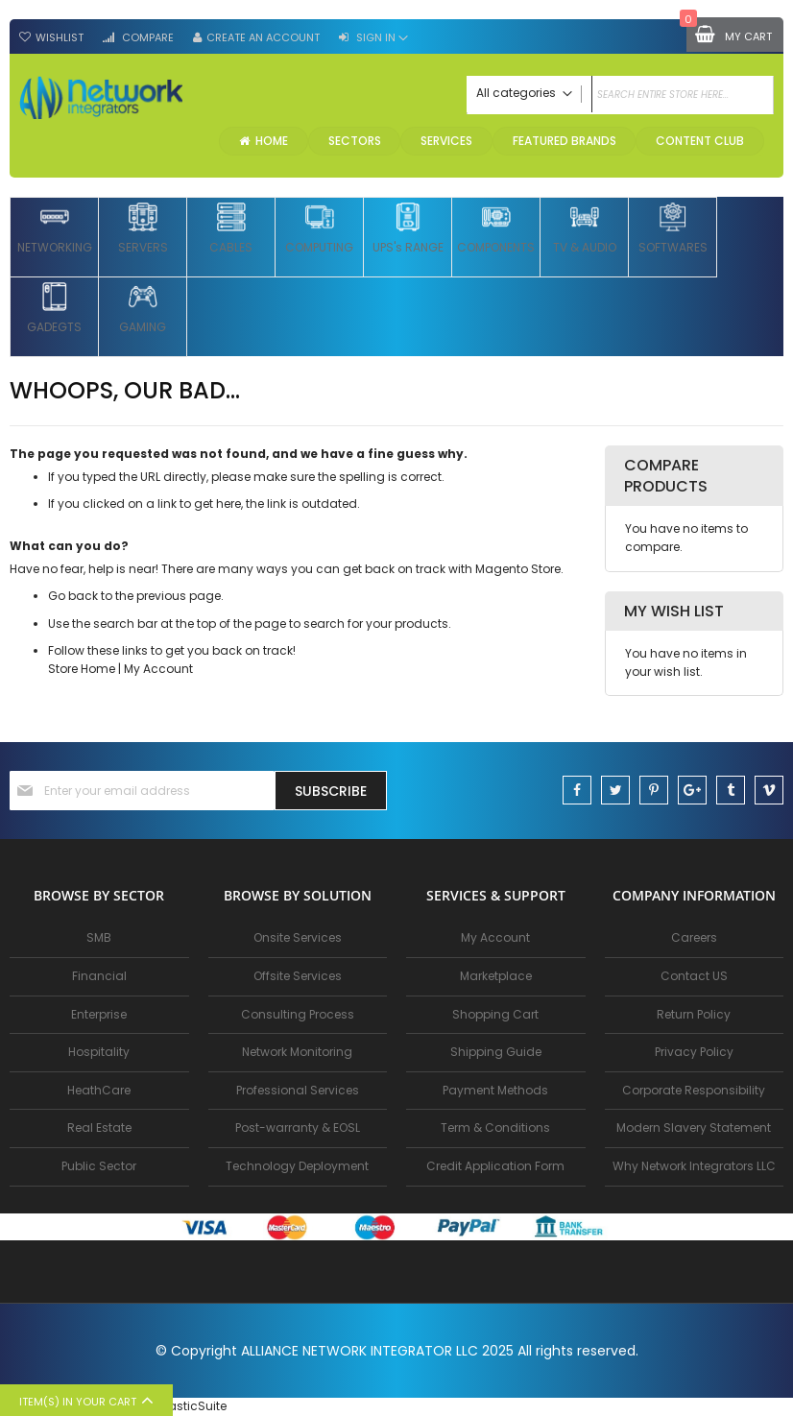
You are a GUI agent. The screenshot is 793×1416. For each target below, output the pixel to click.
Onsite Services (297, 937)
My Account (158, 670)
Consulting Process (297, 1014)
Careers (694, 937)
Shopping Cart (495, 1014)
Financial (99, 976)
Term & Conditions (495, 1127)
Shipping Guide (495, 1052)
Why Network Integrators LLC (694, 1166)
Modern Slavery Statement (693, 1127)
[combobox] (620, 95)
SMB (98, 937)
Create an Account (263, 37)
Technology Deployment (297, 1166)
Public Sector (98, 1166)
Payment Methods (495, 1090)
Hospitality (99, 1052)
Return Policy (694, 1014)
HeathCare (99, 1090)
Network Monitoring (297, 1052)
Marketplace (496, 976)
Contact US (694, 976)
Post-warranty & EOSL (297, 1127)
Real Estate (99, 1127)
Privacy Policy (694, 1052)
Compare (146, 37)
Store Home (81, 670)
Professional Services (297, 1090)
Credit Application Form (495, 1166)
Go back (73, 597)
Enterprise (99, 1014)
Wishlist (60, 37)
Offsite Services (297, 976)
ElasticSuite (193, 1406)
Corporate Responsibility (693, 1090)
